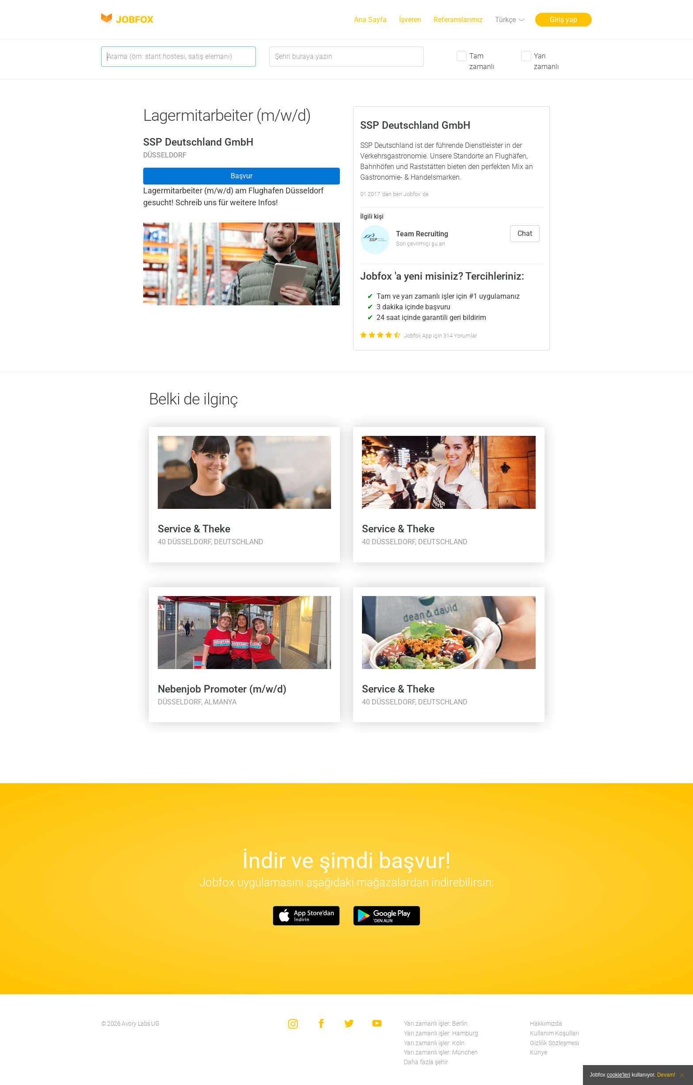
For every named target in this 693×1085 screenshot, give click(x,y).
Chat (525, 233)
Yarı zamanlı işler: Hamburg (441, 1033)
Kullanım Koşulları (554, 1033)
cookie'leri (618, 1075)
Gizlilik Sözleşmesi (554, 1043)
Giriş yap (563, 19)
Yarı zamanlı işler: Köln (434, 1043)
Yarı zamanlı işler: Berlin (436, 1023)
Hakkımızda (546, 1023)
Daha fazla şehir (426, 1062)
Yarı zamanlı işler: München (441, 1052)
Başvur (241, 176)
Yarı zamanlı (546, 61)
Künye (538, 1052)
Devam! (666, 1075)
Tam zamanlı (482, 61)
